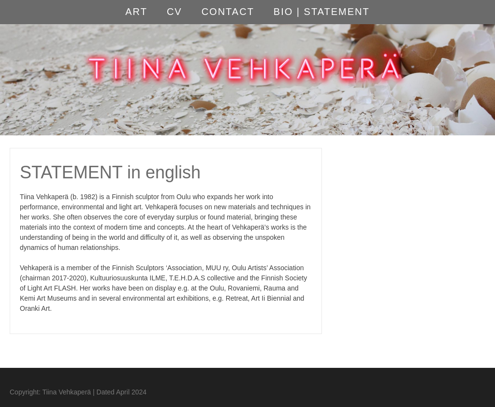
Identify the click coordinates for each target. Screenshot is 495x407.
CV (174, 11)
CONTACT (228, 11)
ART (136, 11)
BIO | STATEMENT (322, 11)
